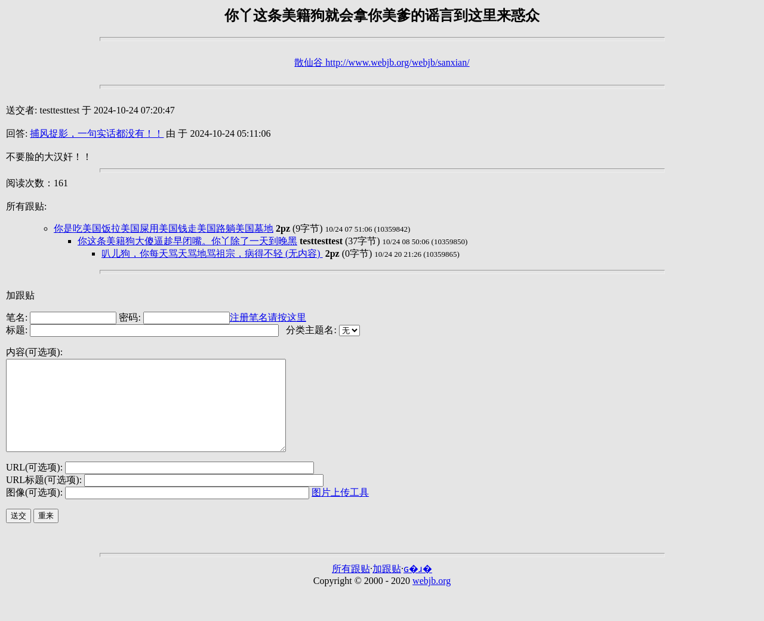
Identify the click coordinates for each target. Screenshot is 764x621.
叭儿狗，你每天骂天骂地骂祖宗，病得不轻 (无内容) (212, 253)
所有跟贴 (351, 587)
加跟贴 (20, 295)
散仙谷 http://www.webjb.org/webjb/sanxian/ (381, 62)
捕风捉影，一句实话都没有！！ (97, 133)
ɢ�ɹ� (417, 587)
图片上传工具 (340, 510)
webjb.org (431, 599)
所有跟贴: (26, 206)
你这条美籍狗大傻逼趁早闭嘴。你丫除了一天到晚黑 (187, 241)
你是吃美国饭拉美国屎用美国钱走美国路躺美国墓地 (163, 228)
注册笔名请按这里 (268, 317)
